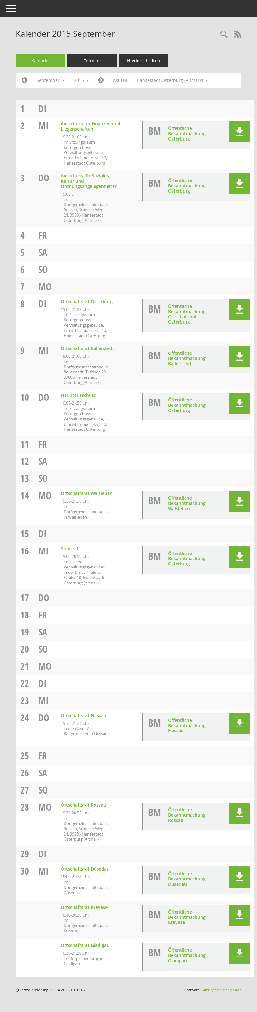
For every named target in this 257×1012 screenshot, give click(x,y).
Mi (43, 125)
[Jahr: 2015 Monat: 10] (101, 80)
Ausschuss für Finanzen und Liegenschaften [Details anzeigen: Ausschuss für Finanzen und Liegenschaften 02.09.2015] (90, 126)
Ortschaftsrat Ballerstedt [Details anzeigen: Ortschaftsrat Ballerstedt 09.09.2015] (87, 348)
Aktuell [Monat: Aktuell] (120, 80)
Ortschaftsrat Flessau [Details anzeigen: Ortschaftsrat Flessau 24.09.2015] (83, 715)
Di (42, 108)
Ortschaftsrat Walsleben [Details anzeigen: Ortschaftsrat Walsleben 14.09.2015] (87, 493)
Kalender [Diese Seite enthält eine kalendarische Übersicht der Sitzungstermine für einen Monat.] (40, 61)
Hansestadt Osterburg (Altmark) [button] (172, 80)
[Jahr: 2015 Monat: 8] (24, 80)
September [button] (50, 80)
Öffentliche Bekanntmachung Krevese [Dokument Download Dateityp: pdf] (187, 917)
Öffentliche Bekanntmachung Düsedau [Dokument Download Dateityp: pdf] (187, 879)
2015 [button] (81, 80)
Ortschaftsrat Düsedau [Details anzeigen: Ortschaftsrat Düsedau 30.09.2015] (85, 869)
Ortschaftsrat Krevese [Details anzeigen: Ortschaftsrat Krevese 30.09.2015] (84, 907)
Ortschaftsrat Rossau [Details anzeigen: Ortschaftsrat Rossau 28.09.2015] (83, 805)
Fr (42, 235)
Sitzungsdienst (221, 990)
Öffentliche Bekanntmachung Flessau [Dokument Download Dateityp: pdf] (187, 725)
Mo (44, 286)
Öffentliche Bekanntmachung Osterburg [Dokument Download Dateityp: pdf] (187, 133)
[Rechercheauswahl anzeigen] (224, 34)
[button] (239, 131)
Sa (42, 252)
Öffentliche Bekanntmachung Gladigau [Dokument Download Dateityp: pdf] (187, 955)
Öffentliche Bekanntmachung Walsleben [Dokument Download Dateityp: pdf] (187, 503)
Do (43, 177)
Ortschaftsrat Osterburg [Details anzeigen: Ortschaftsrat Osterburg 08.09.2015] (87, 302)
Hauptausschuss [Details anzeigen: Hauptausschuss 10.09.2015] (78, 395)
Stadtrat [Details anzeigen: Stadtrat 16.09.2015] (70, 549)
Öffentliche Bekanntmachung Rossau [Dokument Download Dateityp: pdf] (187, 815)
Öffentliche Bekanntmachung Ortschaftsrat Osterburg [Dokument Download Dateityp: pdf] (187, 314)
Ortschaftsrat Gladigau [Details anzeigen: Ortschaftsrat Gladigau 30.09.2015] (85, 945)
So (43, 269)
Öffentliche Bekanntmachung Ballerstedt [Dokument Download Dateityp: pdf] (187, 358)
